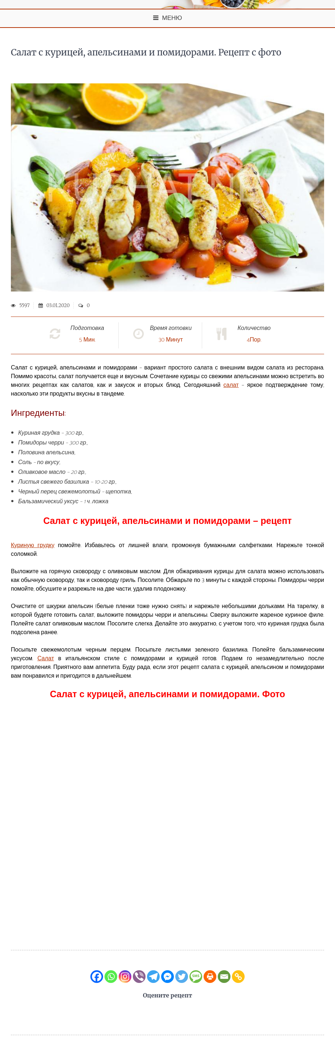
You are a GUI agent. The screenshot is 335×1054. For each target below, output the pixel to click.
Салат (45, 659)
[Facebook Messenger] (167, 976)
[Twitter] (181, 976)
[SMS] (195, 976)
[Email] (224, 976)
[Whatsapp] (111, 976)
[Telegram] (153, 976)
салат (231, 385)
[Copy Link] (238, 976)
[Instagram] (125, 976)
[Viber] (139, 976)
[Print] (210, 976)
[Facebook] (96, 976)
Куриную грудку (32, 545)
